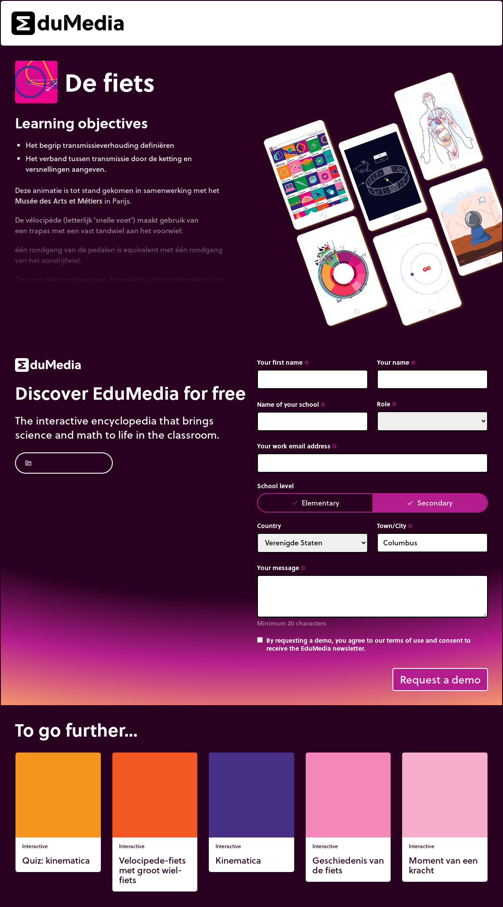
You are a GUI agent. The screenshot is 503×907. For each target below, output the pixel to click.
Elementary (315, 503)
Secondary (430, 503)
